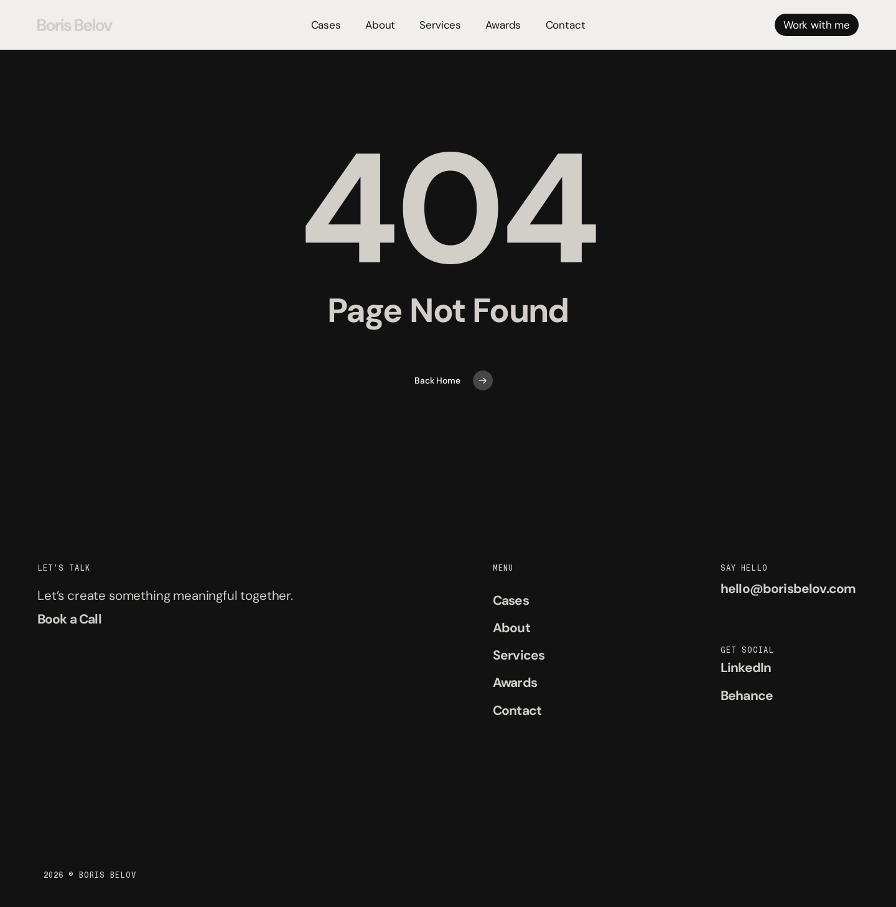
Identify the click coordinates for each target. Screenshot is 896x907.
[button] (69, 619)
